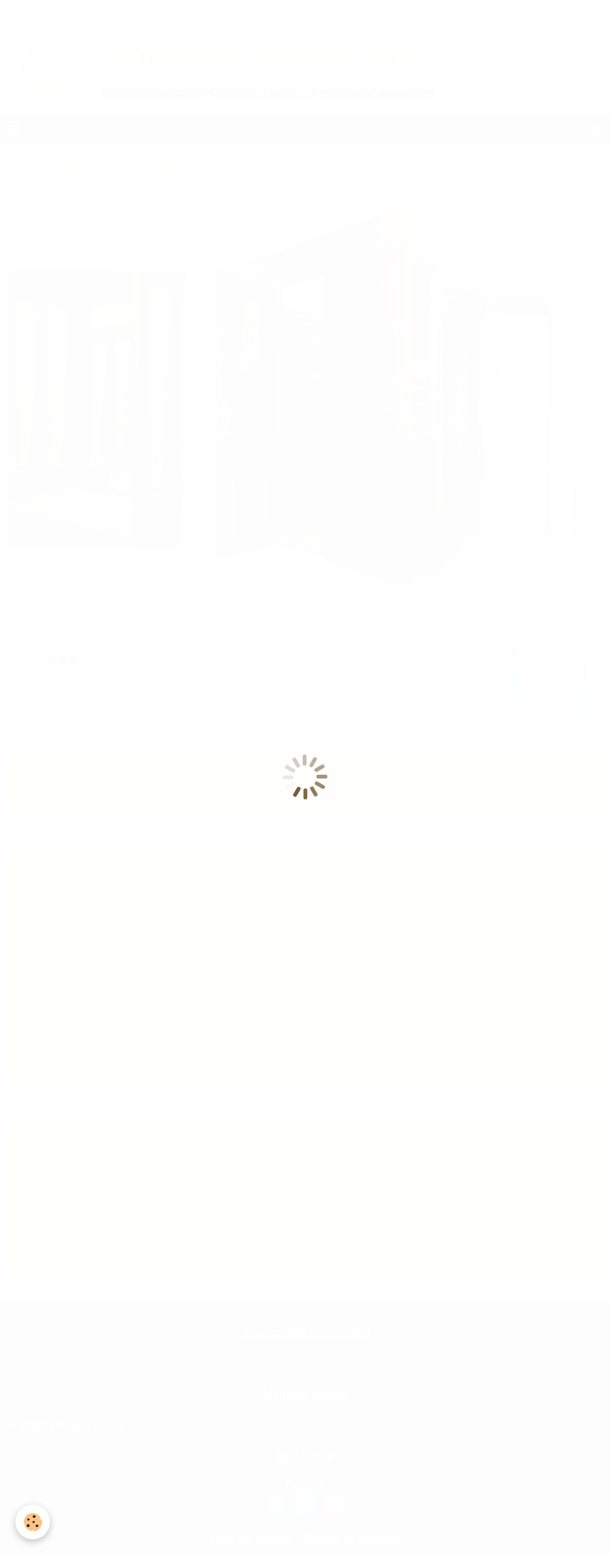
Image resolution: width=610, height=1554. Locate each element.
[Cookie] (32, 1522)
